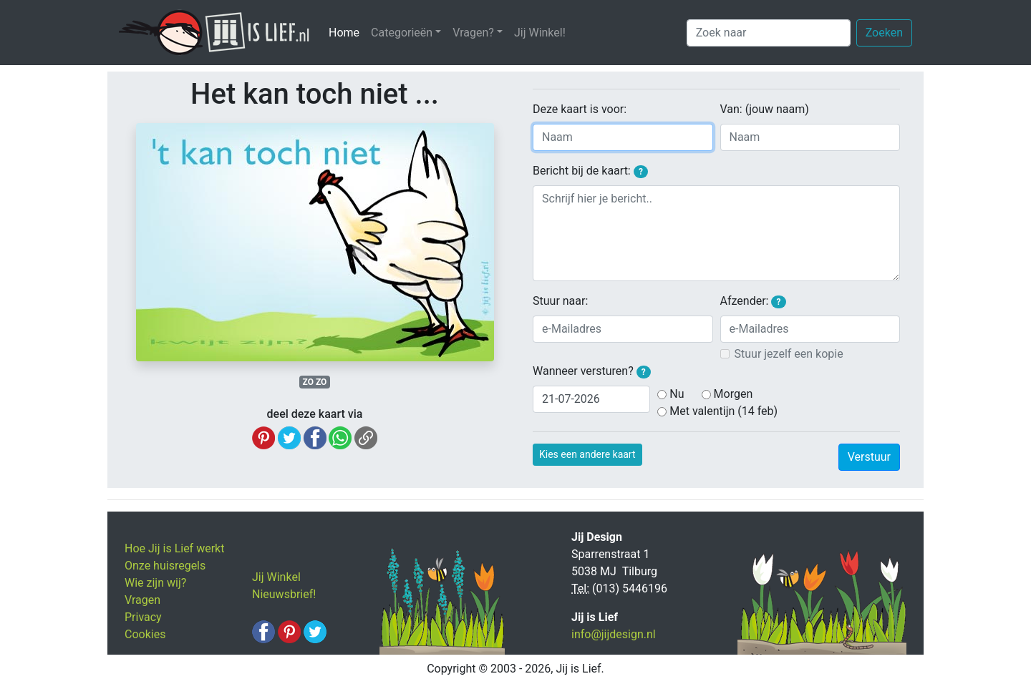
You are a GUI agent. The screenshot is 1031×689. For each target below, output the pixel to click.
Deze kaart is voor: (579, 109)
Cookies (145, 634)
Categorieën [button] (401, 32)
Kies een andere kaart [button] (587, 454)
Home (347, 31)
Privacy (143, 617)
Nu (676, 394)
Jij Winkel (276, 577)
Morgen (733, 394)
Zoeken (884, 32)
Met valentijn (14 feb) (723, 411)
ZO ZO (315, 382)
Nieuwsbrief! (284, 594)
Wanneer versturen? (592, 371)
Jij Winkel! (540, 32)
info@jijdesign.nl (613, 634)
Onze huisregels (165, 565)
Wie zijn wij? (155, 583)
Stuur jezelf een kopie (789, 354)
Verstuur (869, 457)
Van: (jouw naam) (764, 109)
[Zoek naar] (769, 33)
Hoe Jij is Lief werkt (174, 548)
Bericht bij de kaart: (590, 171)
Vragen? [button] (473, 32)
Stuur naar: (560, 301)
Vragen (142, 600)
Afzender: (753, 301)
